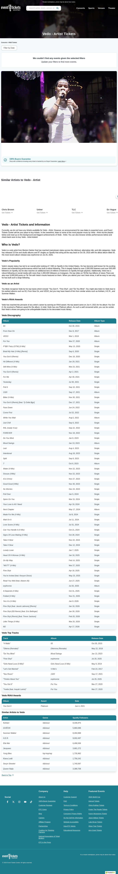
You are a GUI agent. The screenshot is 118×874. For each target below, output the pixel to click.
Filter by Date (9, 48)
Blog (40, 814)
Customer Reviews (45, 805)
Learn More (62, 161)
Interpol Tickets (94, 801)
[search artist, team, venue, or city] (43, 8)
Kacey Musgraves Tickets (98, 814)
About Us (42, 797)
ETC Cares (43, 809)
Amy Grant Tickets (95, 830)
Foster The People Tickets (98, 809)
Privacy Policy (69, 809)
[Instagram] (19, 802)
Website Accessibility (71, 822)
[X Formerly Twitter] (13, 802)
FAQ (65, 801)
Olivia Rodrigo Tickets (96, 805)
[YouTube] (25, 802)
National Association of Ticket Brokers (49, 837)
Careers (41, 818)
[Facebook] (8, 802)
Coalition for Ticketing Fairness (46, 831)
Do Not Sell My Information (73, 818)
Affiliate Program (45, 822)
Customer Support (70, 797)
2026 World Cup (94, 797)
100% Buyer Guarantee (47, 801)
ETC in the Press (45, 842)
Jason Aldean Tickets (96, 818)
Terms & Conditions (71, 805)
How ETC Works (69, 826)
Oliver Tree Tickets (95, 826)
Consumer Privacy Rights (73, 814)
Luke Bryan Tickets (95, 822)
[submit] (57, 8)
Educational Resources (72, 830)
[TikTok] (31, 802)
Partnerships (43, 826)
